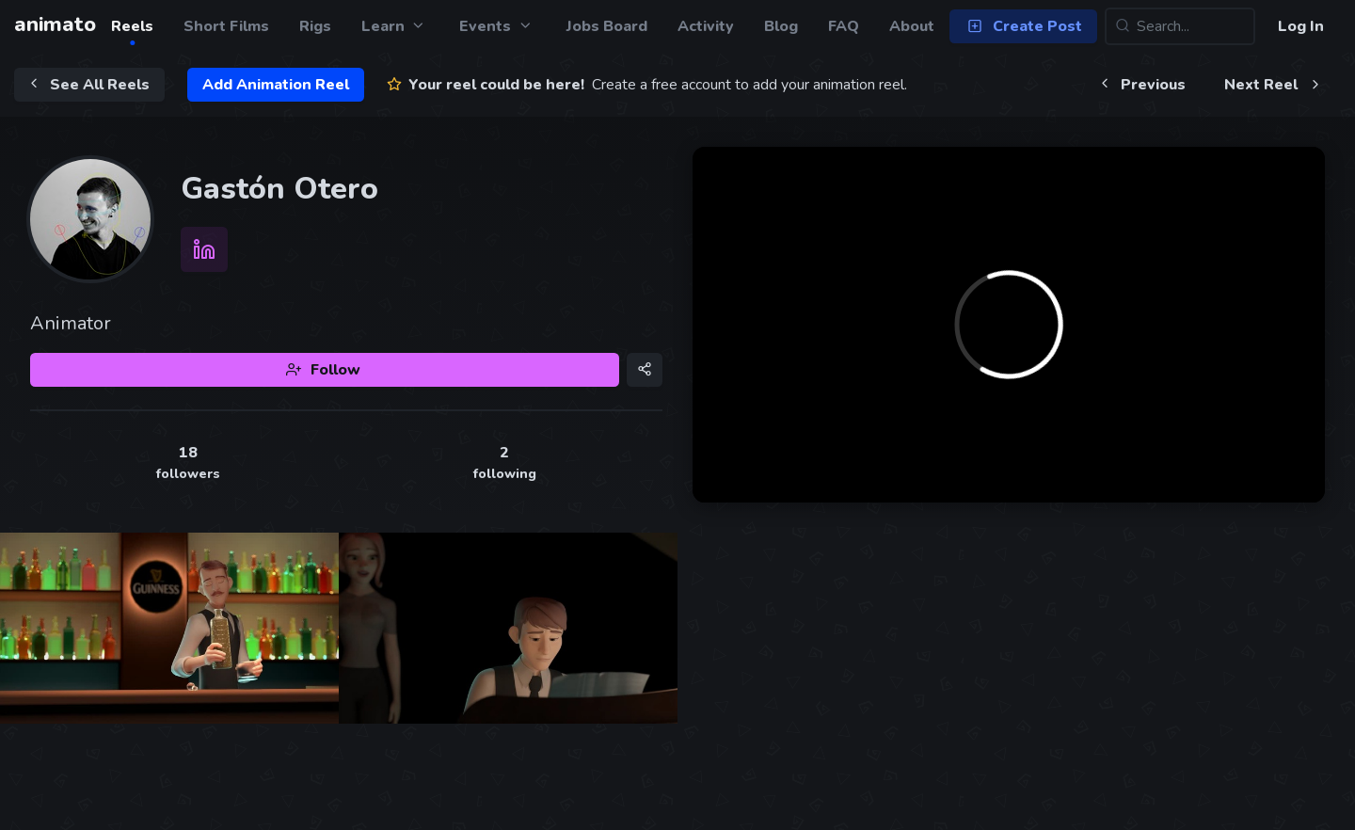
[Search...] (1180, 26)
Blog (781, 26)
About (911, 26)
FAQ (843, 26)
